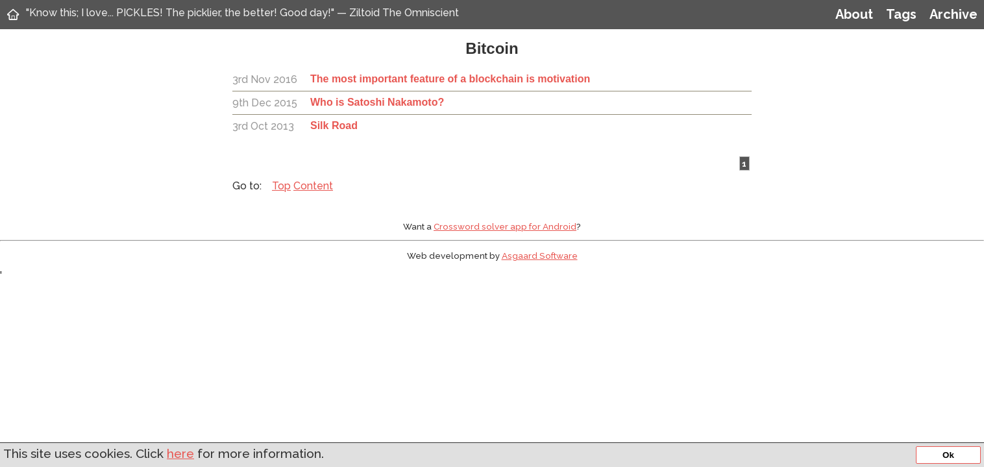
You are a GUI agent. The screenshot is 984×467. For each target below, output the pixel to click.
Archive (953, 14)
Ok (948, 455)
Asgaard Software (540, 255)
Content (313, 186)
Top (281, 186)
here (180, 453)
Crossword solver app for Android (505, 226)
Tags (901, 14)
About (854, 14)
